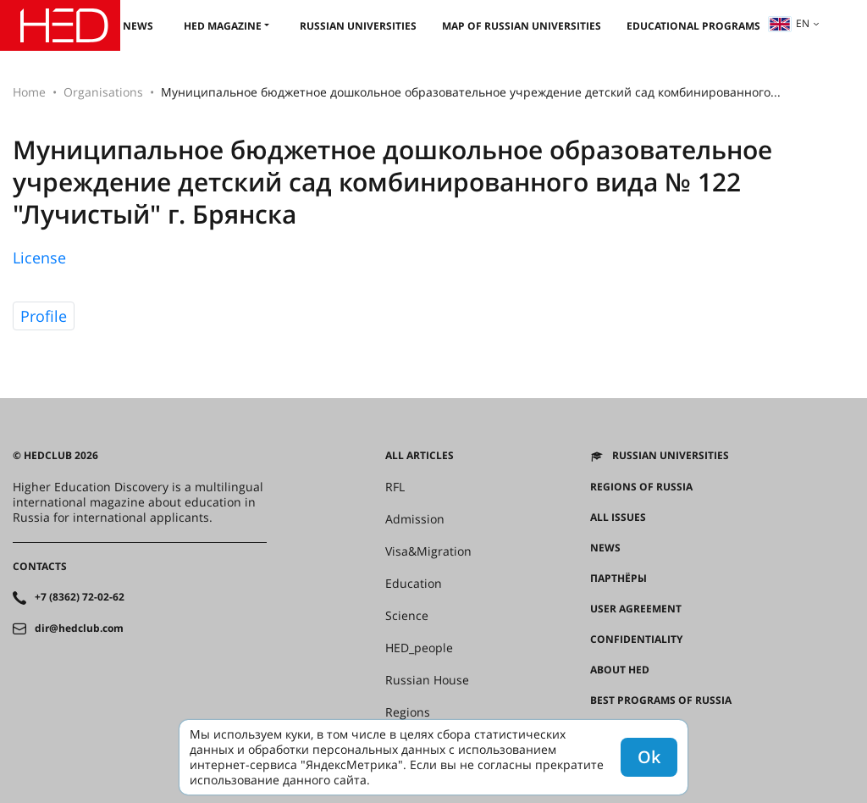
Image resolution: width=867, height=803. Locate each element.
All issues (618, 517)
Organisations (103, 92)
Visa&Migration (428, 551)
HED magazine (223, 26)
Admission (415, 519)
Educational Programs (693, 26)
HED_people (419, 648)
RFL (395, 487)
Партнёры (618, 578)
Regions (407, 712)
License (39, 257)
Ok (649, 756)
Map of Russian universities (521, 26)
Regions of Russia (641, 487)
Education (413, 583)
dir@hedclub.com (79, 628)
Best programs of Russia (661, 700)
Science (406, 615)
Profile (43, 316)
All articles (419, 455)
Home (29, 92)
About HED (619, 670)
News (138, 26)
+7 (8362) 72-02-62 (79, 597)
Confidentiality (636, 639)
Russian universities (358, 26)
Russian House (427, 680)
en (789, 23)
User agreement (636, 609)
